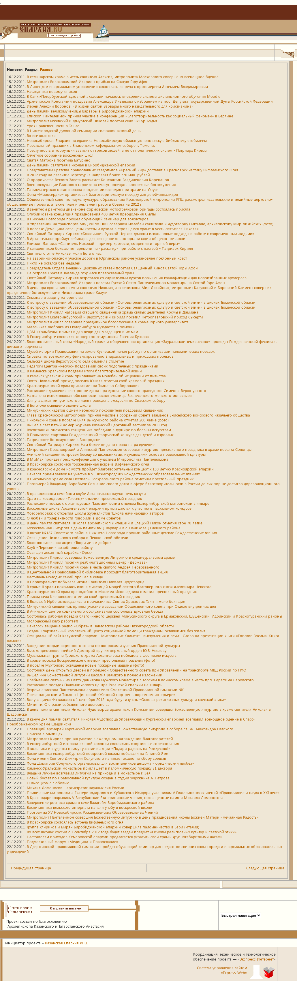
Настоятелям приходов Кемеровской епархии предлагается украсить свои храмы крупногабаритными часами (125, 836)
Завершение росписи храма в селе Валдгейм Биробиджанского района (90, 802)
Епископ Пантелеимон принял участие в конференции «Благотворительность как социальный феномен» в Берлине (130, 115)
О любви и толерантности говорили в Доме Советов (74, 517)
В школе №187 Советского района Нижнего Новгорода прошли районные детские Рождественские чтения (122, 532)
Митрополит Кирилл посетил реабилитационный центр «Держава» (87, 562)
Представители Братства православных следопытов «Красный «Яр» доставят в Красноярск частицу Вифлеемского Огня (132, 169)
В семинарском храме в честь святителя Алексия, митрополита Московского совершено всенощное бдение (123, 76)
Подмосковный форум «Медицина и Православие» (72, 841)
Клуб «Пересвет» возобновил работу (60, 547)
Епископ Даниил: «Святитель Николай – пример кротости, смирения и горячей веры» (103, 243)
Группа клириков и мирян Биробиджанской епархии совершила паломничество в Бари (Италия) (113, 826)
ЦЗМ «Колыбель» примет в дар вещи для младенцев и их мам (82, 331)
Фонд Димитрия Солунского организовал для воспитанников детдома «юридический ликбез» (110, 763)
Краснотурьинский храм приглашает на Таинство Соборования (83, 385)
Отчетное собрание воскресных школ (60, 155)
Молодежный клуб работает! (52, 620)
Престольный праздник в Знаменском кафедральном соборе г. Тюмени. (91, 145)
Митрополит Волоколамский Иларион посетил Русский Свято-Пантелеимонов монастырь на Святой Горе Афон (126, 282)
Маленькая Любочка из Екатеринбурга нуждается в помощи (81, 326)
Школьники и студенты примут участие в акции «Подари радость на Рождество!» (98, 748)
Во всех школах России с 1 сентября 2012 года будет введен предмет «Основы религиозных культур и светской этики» (132, 831)
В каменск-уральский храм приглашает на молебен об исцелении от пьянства (96, 375)
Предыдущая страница (31, 867)
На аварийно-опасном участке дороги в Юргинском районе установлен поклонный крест (107, 258)
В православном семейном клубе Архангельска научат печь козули (86, 493)
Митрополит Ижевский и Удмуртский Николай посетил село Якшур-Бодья (92, 120)
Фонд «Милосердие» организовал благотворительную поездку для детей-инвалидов (102, 194)
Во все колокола (41, 135)
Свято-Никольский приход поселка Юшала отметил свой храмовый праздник (95, 380)
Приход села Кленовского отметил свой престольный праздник (83, 596)
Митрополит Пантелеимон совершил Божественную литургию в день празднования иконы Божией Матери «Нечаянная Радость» (143, 817)
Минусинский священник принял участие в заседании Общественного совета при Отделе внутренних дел (121, 606)
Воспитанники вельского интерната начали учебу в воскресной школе (89, 807)
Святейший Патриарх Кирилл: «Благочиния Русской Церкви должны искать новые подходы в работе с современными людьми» (140, 233)
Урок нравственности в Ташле (53, 125)
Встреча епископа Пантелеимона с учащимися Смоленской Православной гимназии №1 (106, 689)
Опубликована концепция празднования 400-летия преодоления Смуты (91, 213)
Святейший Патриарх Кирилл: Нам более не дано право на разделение (91, 444)
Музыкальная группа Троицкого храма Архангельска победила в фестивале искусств (101, 655)
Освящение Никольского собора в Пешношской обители (77, 537)
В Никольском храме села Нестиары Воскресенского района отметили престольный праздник (110, 478)
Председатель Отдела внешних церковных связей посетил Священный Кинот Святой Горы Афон (112, 267)
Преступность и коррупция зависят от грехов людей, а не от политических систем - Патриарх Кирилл (117, 150)
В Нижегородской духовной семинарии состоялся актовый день (84, 130)
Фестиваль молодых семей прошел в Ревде (65, 576)
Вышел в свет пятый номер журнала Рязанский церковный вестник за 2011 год (97, 424)
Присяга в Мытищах (44, 733)
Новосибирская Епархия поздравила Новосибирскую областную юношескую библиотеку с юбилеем (117, 140)
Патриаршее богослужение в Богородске (63, 439)
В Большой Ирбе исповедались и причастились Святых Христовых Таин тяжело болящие (106, 601)
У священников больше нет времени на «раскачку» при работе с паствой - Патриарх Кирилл (110, 248)
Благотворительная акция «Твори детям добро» (69, 542)
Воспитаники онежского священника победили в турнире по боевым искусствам (99, 429)
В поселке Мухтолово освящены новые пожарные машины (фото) (85, 665)
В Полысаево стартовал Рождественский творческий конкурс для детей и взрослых (100, 434)
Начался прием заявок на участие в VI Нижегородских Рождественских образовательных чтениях (113, 473)
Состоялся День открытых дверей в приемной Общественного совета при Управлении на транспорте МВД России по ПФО (136, 669)
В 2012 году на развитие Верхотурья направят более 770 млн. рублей (88, 174)
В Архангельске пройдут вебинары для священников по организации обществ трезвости (106, 238)
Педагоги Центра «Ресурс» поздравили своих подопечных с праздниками (92, 365)
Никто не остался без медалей (53, 262)
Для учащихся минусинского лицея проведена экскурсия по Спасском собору (96, 400)
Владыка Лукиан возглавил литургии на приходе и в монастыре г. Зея (89, 772)
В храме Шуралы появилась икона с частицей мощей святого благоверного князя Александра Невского (119, 586)
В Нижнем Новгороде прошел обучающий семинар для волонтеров (87, 218)
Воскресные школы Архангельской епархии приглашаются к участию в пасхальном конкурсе (109, 508)
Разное (46, 69)
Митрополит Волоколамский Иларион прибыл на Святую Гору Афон (87, 81)
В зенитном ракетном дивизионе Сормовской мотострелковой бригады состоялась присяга (108, 209)
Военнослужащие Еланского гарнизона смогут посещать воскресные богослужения (101, 184)
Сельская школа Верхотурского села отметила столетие (75, 361)
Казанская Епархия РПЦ (66, 942)
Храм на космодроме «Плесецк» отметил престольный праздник (84, 498)
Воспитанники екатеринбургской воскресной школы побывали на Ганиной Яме (97, 753)
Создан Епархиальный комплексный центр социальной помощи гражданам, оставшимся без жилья (116, 630)
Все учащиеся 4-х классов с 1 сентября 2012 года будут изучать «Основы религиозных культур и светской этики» (126, 699)
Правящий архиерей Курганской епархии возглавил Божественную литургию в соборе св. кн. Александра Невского (130, 728)
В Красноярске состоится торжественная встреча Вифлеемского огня (88, 464)
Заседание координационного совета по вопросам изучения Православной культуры (103, 645)
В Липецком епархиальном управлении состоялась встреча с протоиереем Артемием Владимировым (117, 86)
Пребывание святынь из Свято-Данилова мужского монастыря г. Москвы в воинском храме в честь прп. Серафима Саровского (140, 679)
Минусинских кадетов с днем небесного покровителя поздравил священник (95, 410)
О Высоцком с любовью (48, 782)
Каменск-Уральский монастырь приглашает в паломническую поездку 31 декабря (99, 768)
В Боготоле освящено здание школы (59, 405)
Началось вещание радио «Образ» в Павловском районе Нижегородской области (100, 625)
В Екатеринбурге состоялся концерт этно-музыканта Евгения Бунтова (88, 336)
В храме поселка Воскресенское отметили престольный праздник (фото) (91, 660)
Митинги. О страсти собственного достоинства (68, 704)
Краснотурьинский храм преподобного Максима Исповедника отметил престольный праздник (112, 591)
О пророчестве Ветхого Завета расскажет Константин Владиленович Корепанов (98, 179)
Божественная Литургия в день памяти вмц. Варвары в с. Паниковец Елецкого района (104, 527)
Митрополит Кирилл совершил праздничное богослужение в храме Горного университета (108, 321)
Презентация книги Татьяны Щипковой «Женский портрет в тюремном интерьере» (101, 694)
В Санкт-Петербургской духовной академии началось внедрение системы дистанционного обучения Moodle (123, 96)
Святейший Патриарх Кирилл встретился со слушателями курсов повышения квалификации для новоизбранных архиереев (137, 277)
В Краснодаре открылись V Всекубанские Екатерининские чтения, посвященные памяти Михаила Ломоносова (125, 797)
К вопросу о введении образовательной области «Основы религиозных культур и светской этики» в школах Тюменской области (141, 302)
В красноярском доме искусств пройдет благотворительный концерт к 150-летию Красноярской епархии (120, 468)
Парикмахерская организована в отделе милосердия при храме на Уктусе (92, 189)
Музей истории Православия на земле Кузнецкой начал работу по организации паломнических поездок (121, 351)
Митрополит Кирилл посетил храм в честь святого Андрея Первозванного (93, 566)
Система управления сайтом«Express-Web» (222, 970)
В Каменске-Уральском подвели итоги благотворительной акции (84, 370)
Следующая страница (265, 867)
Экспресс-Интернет (257, 958)
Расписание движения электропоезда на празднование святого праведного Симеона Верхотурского (116, 390)
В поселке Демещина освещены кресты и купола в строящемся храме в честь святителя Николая (113, 228)
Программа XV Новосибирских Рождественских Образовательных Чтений (92, 812)
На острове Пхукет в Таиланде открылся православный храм (80, 272)
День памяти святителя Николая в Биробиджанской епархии (81, 164)
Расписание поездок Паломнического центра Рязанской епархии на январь (94, 684)
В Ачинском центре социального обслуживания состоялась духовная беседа (95, 611)
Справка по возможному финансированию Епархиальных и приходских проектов (100, 356)
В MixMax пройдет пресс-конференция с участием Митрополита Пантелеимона (97, 459)
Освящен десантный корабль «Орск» (60, 552)
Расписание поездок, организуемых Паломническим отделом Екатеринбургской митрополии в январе (118, 503)
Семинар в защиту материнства (55, 297)
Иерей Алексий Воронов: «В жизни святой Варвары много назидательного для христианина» (110, 106)
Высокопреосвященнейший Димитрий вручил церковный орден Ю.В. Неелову (96, 650)
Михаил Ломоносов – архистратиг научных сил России (75, 787)
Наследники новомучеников (52, 91)
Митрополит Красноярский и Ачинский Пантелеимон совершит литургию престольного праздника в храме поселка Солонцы (139, 449)
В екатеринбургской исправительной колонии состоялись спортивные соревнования (103, 743)
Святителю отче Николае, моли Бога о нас (64, 253)
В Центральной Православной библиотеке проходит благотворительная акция (97, 571)
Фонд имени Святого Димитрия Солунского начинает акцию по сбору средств (96, 758)
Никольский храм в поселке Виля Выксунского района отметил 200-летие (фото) (98, 419)
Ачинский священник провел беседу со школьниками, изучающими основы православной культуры (116, 454)
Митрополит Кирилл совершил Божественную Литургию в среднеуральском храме (101, 557)
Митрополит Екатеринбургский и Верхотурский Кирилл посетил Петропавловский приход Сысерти (115, 316)
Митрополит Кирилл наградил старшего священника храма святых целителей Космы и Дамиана (112, 312)
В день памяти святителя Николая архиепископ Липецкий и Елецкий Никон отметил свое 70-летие (114, 522)
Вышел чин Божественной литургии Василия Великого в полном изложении (94, 674)
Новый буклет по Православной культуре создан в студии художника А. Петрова (98, 777)
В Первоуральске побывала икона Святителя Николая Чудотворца (85, 581)
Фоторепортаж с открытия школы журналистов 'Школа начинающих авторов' (96, 513)
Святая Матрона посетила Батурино (59, 159)
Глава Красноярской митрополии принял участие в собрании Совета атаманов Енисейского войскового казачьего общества (138, 414)
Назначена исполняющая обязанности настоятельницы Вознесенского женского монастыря (109, 395)
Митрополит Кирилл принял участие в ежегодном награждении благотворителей (100, 738)
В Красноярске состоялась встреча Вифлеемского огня (75, 821)
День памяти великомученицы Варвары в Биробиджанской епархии (88, 110)
